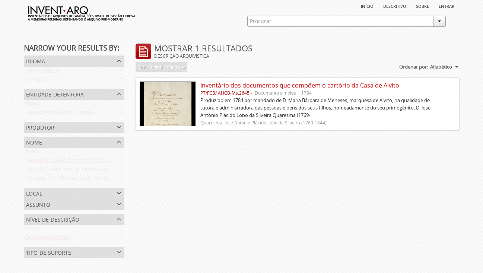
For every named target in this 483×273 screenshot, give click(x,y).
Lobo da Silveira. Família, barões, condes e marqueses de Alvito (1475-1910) (107, 170)
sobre (422, 5)
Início (367, 5)
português (36, 80)
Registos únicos (42, 71)
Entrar (446, 5)
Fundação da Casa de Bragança (59, 113)
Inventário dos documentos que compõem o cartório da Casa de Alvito (299, 85)
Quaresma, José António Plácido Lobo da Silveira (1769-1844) (91, 161)
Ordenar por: (413, 66)
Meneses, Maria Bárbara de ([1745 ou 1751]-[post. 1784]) (87, 179)
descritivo (394, 5)
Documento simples (47, 238)
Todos (32, 104)
